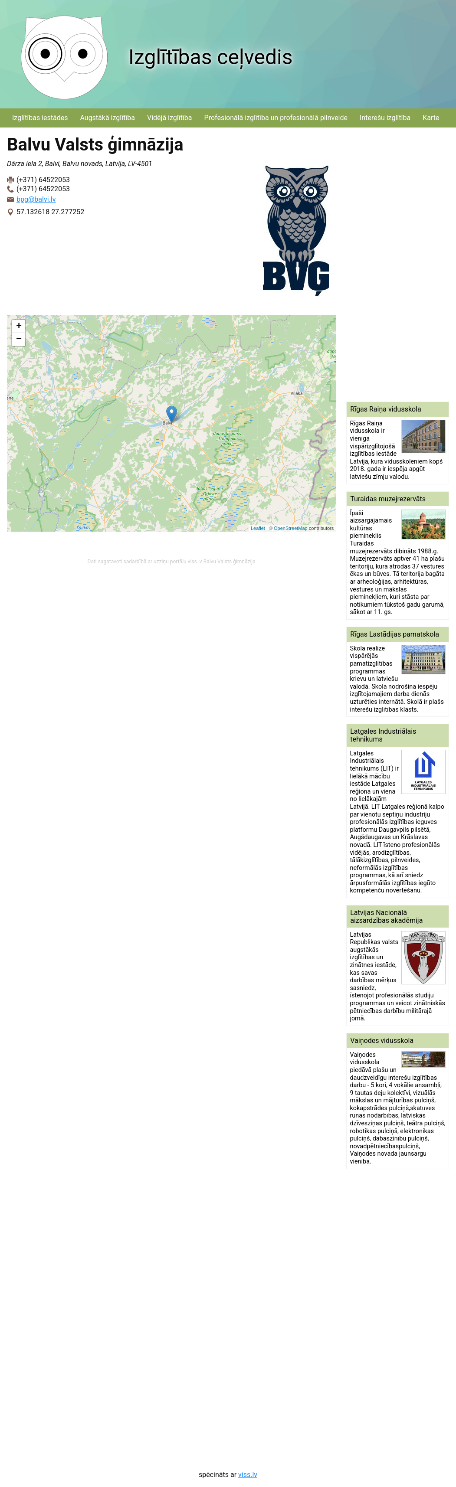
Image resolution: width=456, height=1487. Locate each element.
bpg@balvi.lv (36, 199)
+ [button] (19, 326)
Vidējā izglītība (169, 118)
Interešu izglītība (385, 118)
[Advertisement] (397, 264)
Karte (431, 118)
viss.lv (247, 1475)
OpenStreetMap (291, 528)
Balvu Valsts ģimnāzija (229, 562)
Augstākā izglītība (107, 118)
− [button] (19, 339)
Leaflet (258, 528)
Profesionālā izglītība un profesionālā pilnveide (276, 118)
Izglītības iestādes (40, 118)
